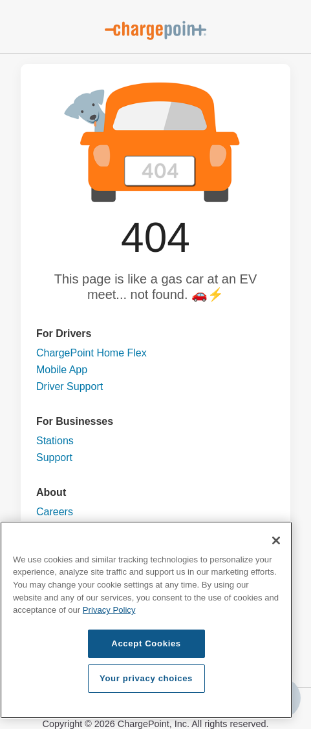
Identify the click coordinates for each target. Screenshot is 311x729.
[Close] (276, 540)
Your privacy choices (146, 678)
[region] (146, 620)
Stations (55, 440)
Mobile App (61, 369)
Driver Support (69, 386)
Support (54, 457)
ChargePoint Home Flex (91, 352)
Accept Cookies (146, 643)
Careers (54, 511)
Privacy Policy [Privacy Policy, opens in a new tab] (109, 610)
